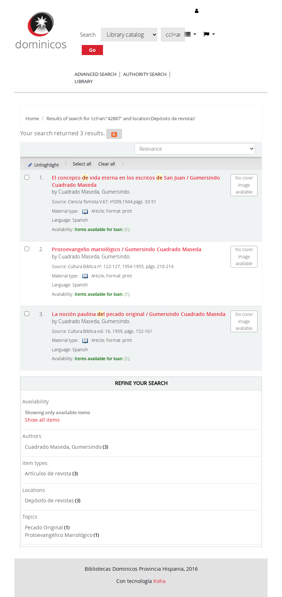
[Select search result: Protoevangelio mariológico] (26, 249)
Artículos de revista (48, 473)
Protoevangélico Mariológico (59, 535)
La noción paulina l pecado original (138, 314)
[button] (190, 34)
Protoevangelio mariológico (126, 249)
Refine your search (141, 383)
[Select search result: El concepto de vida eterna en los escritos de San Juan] (26, 177)
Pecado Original (44, 527)
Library (84, 81)
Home (32, 119)
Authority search (145, 74)
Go (92, 49)
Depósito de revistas (49, 500)
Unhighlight (43, 165)
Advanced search (96, 74)
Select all (82, 163)
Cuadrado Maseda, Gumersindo (63, 446)
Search (87, 35)
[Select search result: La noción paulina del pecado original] (26, 313)
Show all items (42, 419)
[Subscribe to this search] (114, 134)
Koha (159, 581)
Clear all (106, 163)
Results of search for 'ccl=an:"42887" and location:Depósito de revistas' (121, 119)
